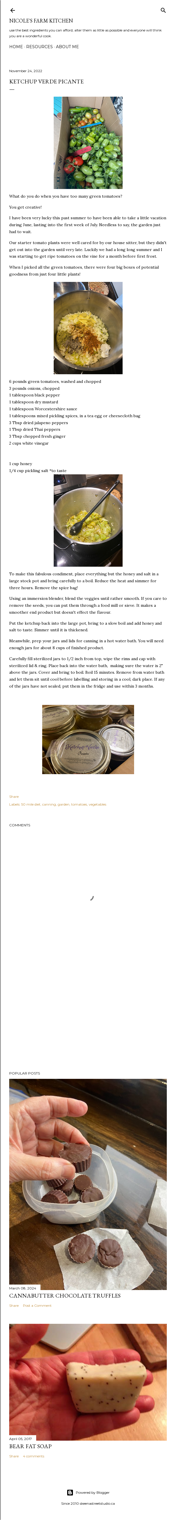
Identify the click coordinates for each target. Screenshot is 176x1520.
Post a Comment (37, 1305)
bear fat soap (30, 1446)
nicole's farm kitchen (41, 20)
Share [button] (14, 796)
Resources (39, 46)
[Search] (163, 9)
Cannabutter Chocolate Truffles (65, 1295)
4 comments (33, 1456)
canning (49, 804)
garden (63, 804)
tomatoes (79, 804)
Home (16, 46)
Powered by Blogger (88, 1492)
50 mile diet (30, 804)
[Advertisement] (88, 1016)
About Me (67, 46)
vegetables (97, 804)
